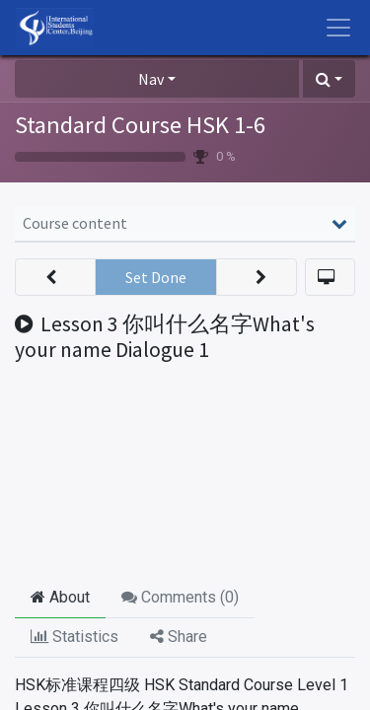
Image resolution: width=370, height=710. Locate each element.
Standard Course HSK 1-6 (140, 124)
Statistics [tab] (74, 636)
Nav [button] (151, 79)
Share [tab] (178, 636)
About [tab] (60, 597)
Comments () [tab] (180, 597)
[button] (329, 79)
